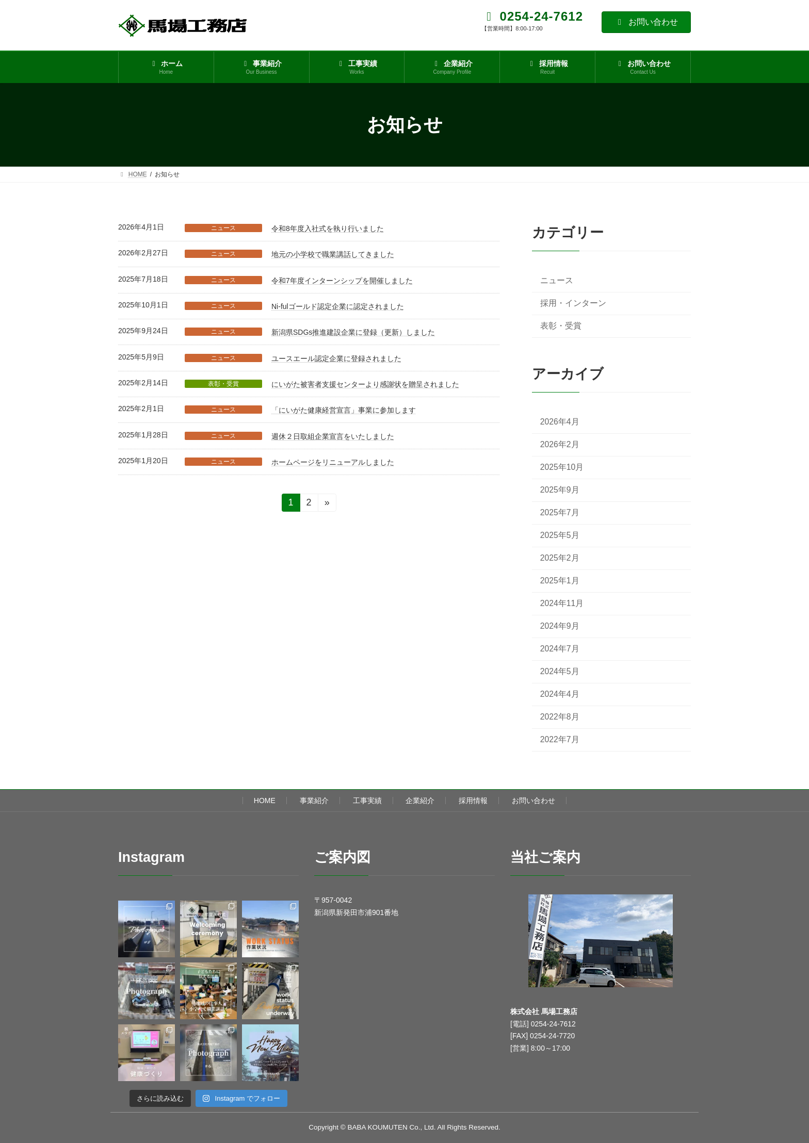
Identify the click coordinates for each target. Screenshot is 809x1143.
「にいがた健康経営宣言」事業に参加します (343, 410)
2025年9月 (559, 489)
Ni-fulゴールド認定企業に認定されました (337, 306)
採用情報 (473, 800)
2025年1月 (559, 580)
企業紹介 (420, 800)
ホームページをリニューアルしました (332, 462)
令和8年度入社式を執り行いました (327, 228)
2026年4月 (559, 421)
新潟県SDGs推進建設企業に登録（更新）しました (353, 332)
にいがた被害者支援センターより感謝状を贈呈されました (365, 384)
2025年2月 (559, 557)
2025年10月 (562, 467)
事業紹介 (314, 800)
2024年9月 (559, 626)
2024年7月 (559, 648)
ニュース (223, 228)
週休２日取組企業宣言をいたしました (332, 436)
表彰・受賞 (223, 383)
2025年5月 (559, 535)
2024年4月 (559, 694)
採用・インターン (573, 303)
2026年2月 (559, 444)
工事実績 (367, 800)
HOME (265, 800)
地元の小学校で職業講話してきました (332, 254)
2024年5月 (559, 671)
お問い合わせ (646, 22)
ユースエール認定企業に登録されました (336, 358)
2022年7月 (559, 740)
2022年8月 (559, 717)
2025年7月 (559, 512)
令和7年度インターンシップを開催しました (342, 280)
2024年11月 (562, 603)
